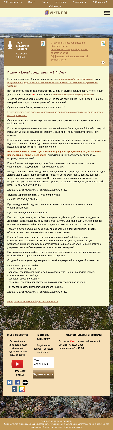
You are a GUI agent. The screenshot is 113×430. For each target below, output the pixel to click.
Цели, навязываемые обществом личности (32, 301)
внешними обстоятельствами (75, 79)
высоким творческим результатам (73, 94)
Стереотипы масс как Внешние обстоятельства (68, 44)
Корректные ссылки (73, 427)
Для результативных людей (17, 424)
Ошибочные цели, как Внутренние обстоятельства (69, 51)
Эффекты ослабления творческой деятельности (69, 58)
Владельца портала (52, 427)
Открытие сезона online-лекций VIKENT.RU (79, 344)
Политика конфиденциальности (56, 421)
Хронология (12, 2)
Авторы (79, 2)
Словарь (100, 2)
